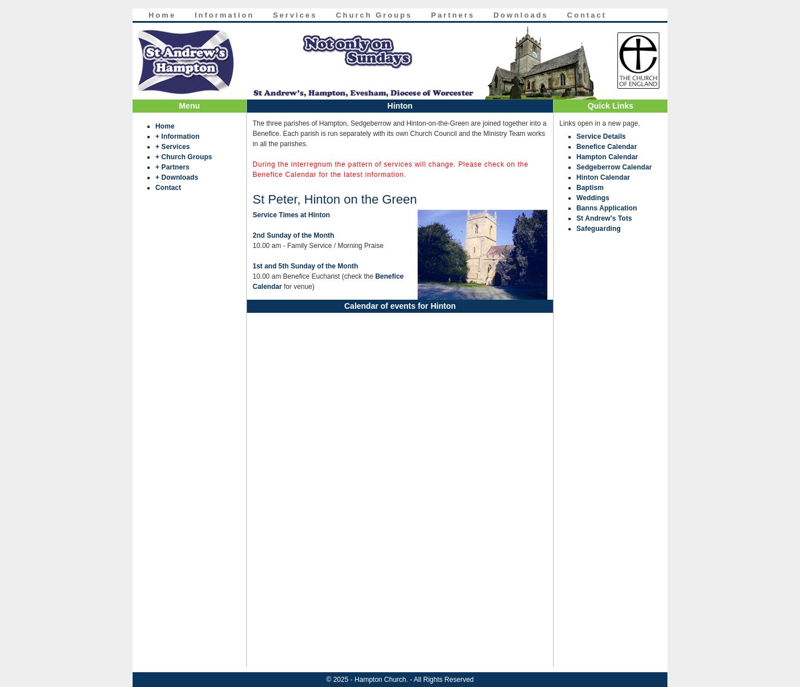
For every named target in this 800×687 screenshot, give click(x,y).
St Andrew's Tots (604, 218)
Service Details (601, 136)
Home (162, 15)
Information (224, 15)
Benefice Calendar (606, 147)
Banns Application (606, 208)
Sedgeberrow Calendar (614, 167)
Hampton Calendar (607, 157)
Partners (453, 15)
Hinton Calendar (603, 177)
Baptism (590, 188)
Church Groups (374, 15)
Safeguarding (598, 229)
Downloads (520, 15)
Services (295, 15)
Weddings (592, 198)
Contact (587, 15)
